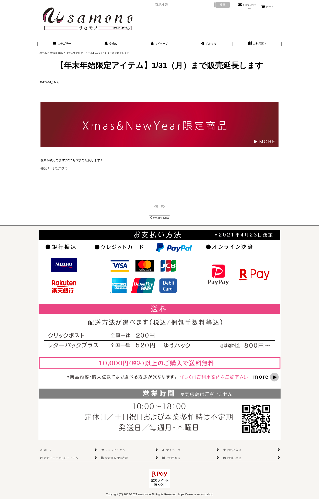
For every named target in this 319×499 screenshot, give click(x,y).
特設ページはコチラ (54, 168)
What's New (159, 217)
